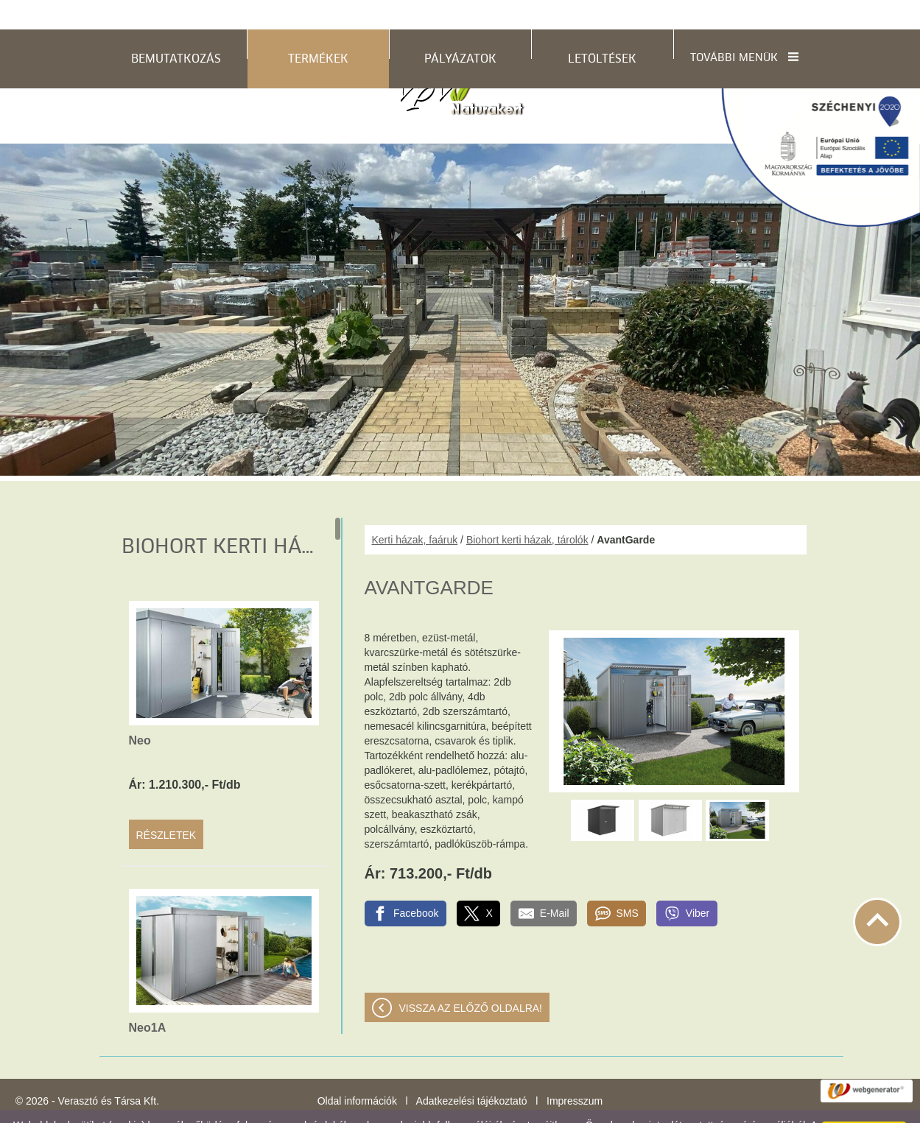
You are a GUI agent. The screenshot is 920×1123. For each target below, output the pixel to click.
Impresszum (575, 1071)
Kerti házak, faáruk (415, 510)
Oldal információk (357, 1071)
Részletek (166, 806)
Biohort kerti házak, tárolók (527, 510)
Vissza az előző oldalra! (471, 979)
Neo (140, 711)
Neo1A (147, 998)
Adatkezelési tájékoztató (471, 1071)
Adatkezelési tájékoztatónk (423, 1107)
